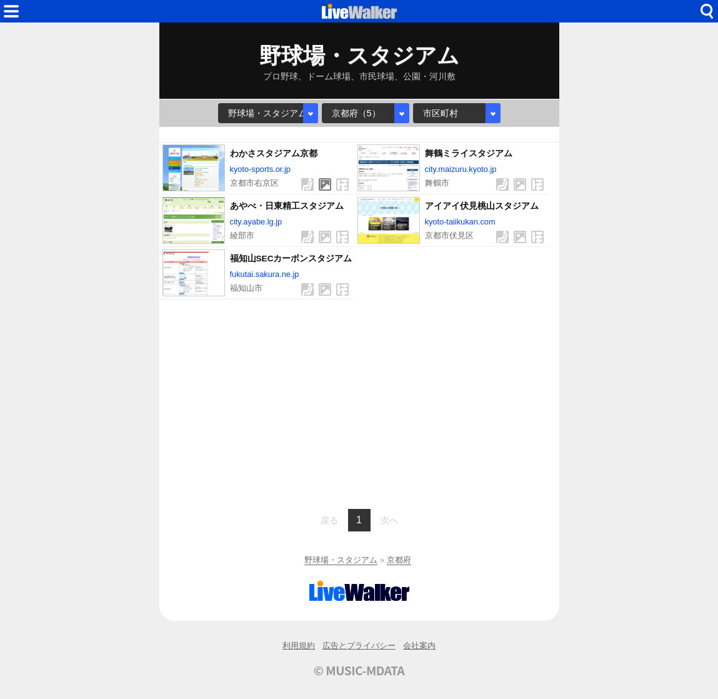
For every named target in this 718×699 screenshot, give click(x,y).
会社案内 (419, 645)
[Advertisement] (359, 402)
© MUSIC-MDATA (359, 670)
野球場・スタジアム (340, 560)
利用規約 (298, 645)
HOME (359, 11)
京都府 (399, 560)
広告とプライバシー (359, 645)
